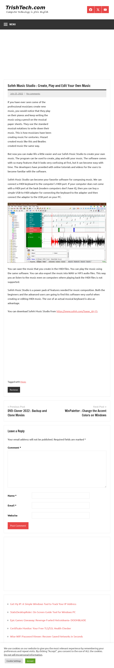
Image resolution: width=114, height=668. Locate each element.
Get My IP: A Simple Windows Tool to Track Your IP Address (43, 603)
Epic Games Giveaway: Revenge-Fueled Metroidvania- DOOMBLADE (48, 620)
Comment (14, 447)
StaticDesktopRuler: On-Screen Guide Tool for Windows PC (43, 612)
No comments (33, 93)
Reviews (14, 389)
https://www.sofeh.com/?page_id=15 (77, 311)
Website (12, 515)
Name (12, 495)
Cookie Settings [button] (14, 661)
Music (23, 381)
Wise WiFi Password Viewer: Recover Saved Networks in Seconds (46, 636)
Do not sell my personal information (23, 654)
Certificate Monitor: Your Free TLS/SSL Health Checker (40, 628)
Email (12, 505)
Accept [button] (30, 661)
